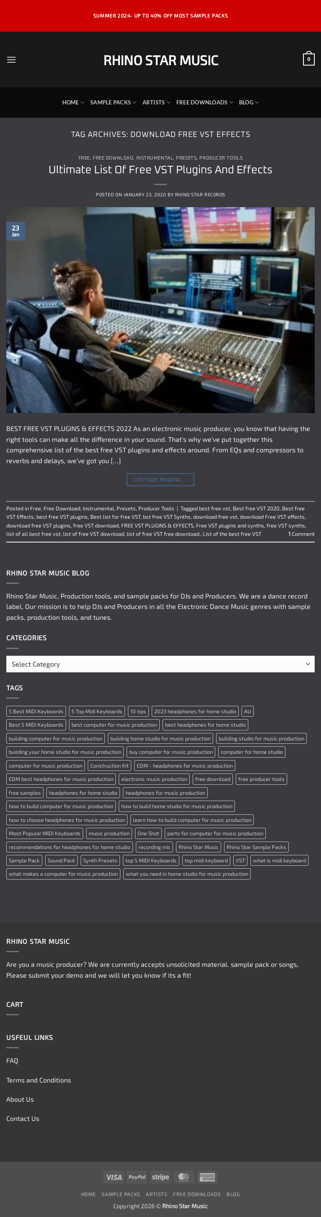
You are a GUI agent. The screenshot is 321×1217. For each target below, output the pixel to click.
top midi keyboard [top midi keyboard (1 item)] (206, 860)
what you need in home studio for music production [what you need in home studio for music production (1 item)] (187, 873)
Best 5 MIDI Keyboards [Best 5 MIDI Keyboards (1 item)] (36, 724)
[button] (11, 59)
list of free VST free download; (163, 533)
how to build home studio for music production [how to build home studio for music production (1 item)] (176, 806)
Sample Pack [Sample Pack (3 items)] (24, 860)
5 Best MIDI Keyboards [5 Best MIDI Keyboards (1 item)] (36, 711)
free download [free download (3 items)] (212, 779)
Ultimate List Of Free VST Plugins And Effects (160, 170)
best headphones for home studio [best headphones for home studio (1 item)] (205, 724)
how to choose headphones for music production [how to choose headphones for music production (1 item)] (67, 819)
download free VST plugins (38, 525)
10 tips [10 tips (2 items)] (138, 711)
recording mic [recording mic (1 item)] (154, 847)
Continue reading (161, 480)
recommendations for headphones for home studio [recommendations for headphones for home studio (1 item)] (69, 847)
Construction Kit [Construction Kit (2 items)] (109, 765)
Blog (249, 102)
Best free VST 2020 (256, 508)
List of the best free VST (232, 533)
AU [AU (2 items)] (247, 711)
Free (84, 158)
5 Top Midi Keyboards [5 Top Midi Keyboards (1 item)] (96, 711)
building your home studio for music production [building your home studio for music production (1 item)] (65, 751)
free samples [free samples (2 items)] (25, 792)
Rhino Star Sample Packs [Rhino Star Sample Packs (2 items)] (256, 847)
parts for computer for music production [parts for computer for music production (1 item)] (215, 833)
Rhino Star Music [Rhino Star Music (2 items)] (198, 847)
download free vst (215, 516)
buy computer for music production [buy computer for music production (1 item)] (171, 751)
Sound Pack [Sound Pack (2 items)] (61, 860)
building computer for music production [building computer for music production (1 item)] (55, 738)
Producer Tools (220, 158)
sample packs (147, 596)
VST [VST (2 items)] (240, 860)
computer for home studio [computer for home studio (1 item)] (252, 751)
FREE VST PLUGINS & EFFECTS (157, 525)
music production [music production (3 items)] (109, 833)
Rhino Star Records (200, 194)
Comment (301, 533)
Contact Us (22, 1118)
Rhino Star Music (160, 59)
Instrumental (154, 158)
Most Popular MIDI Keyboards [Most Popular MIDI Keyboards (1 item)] (45, 833)
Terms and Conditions (38, 1080)
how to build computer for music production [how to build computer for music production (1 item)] (61, 806)
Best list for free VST (115, 516)
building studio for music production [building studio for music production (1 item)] (261, 738)
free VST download (96, 525)
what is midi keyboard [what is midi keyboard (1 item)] (279, 860)
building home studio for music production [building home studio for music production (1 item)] (160, 738)
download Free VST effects (272, 516)
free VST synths (286, 525)
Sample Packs (113, 102)
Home (73, 102)
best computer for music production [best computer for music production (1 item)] (114, 724)
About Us (20, 1099)
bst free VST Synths (167, 516)
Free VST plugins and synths (230, 525)
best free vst (214, 508)
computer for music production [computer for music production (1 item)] (45, 765)
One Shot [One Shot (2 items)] (148, 833)
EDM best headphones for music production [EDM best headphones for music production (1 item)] (61, 779)
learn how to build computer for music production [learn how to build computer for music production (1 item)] (192, 819)
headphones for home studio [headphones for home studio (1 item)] (83, 792)
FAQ (12, 1060)
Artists (157, 102)
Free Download (113, 158)
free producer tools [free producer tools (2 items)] (261, 779)
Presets (186, 158)
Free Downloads (204, 102)
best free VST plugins (62, 516)
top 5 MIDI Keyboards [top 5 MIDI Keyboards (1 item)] (151, 860)
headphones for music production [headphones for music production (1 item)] (165, 792)
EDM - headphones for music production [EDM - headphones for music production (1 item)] (185, 765)
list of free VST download (93, 533)
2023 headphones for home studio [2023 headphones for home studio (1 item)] (195, 711)
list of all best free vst (33, 533)
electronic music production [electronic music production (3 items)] (154, 779)
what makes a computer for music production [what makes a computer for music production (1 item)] (63, 873)
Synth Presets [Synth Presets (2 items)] (100, 860)
